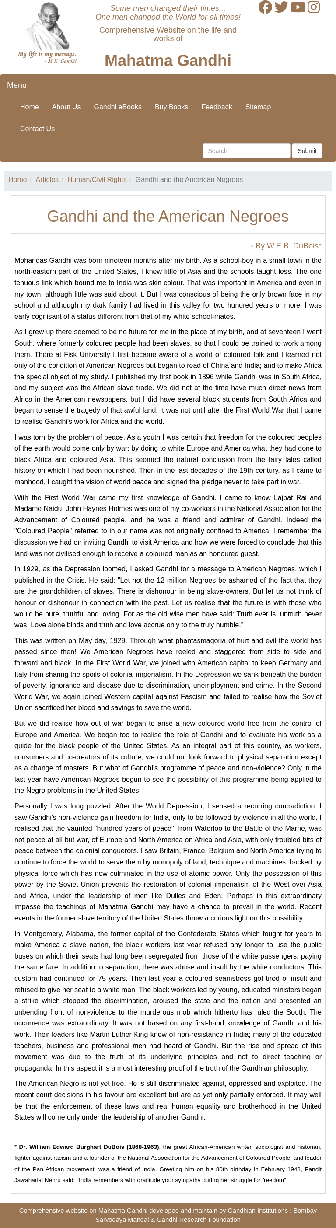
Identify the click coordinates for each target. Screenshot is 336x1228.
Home (29, 107)
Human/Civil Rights (97, 179)
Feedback (216, 107)
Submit (307, 150)
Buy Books (171, 107)
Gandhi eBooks (118, 107)
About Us (66, 107)
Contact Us (37, 129)
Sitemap (258, 107)
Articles (47, 179)
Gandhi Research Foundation (198, 1219)
